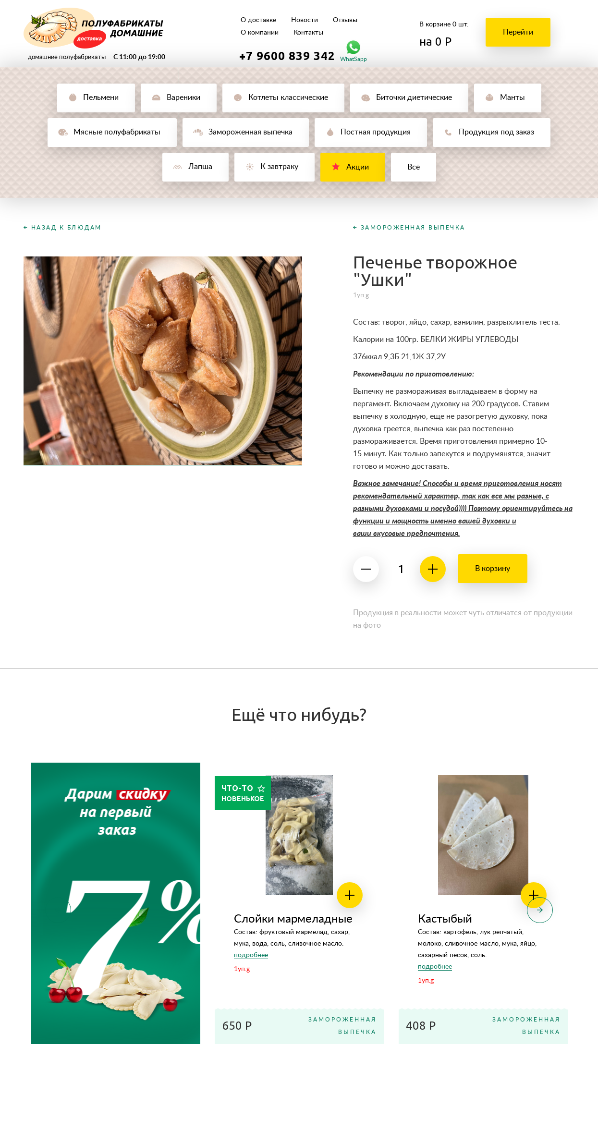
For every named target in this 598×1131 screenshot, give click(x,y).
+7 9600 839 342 (287, 55)
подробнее (251, 955)
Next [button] (540, 910)
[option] (115, 903)
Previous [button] (58, 910)
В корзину (492, 568)
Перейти (518, 32)
